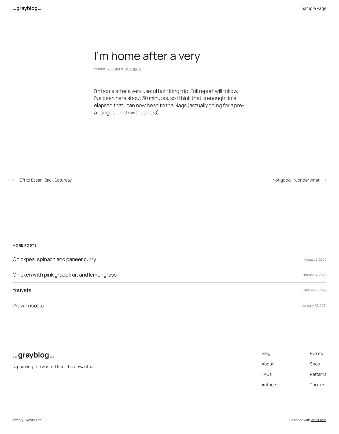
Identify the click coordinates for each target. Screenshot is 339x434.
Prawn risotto (28, 306)
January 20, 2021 (314, 305)
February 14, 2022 (313, 275)
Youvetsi (23, 290)
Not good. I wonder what (296, 180)
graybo (115, 68)
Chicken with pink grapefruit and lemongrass (65, 275)
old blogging (132, 68)
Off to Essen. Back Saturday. (45, 180)
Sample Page (314, 8)
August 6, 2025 (315, 259)
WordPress (318, 420)
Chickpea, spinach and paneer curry (54, 259)
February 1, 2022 (314, 290)
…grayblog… (27, 8)
